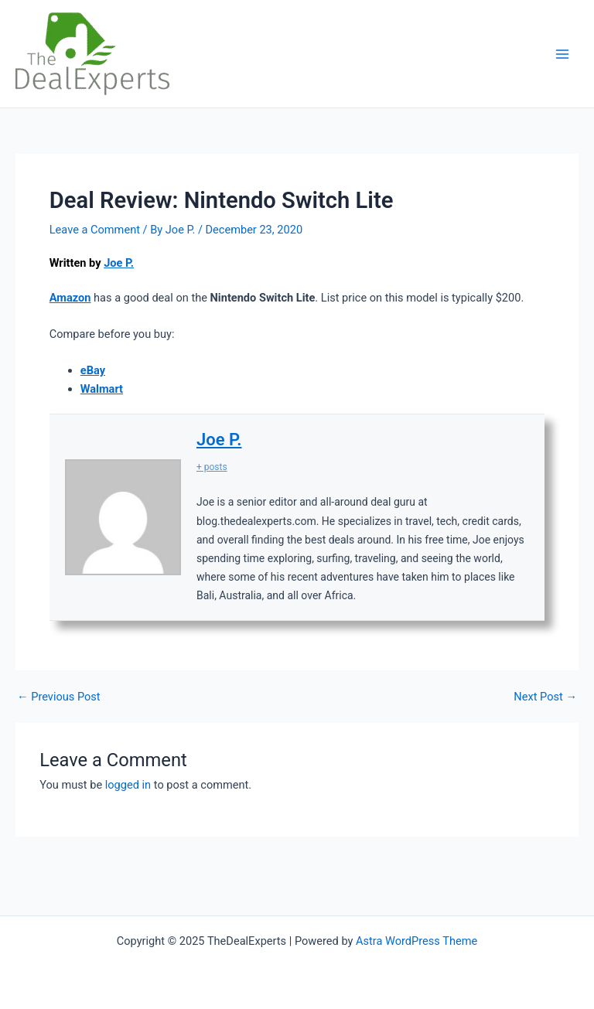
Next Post (545, 697)
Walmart (101, 389)
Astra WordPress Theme (416, 941)
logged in (128, 785)
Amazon (70, 298)
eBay (92, 370)
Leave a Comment (95, 230)
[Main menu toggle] (562, 54)
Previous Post (59, 697)
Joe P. (119, 263)
